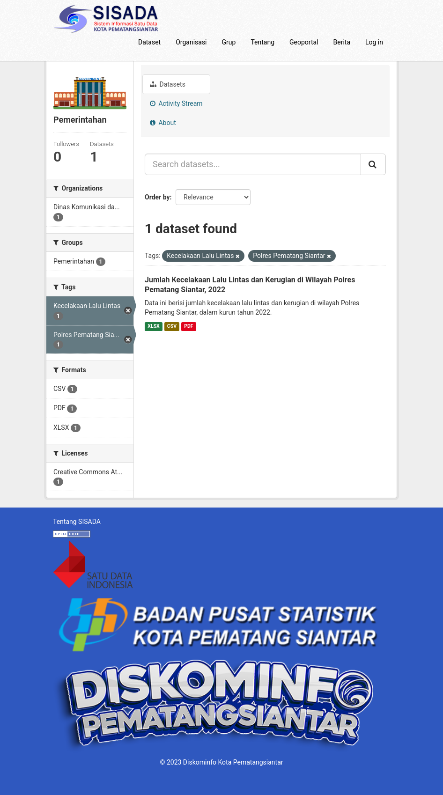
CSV (172, 326)
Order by (157, 197)
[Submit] (373, 164)
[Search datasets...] (253, 164)
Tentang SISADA (77, 521)
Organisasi (191, 42)
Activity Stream (176, 103)
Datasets (167, 84)
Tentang (262, 42)
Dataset (149, 42)
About (163, 122)
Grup (229, 42)
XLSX (153, 326)
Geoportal (303, 42)
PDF (188, 326)
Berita (342, 42)
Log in (374, 42)
